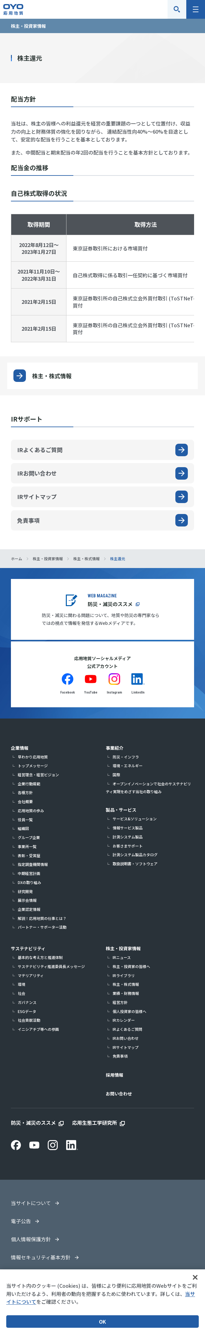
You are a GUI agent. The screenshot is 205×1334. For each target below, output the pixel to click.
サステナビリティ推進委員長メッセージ (51, 966)
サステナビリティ (28, 948)
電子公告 (21, 1221)
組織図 (23, 828)
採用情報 (114, 1075)
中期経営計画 (29, 873)
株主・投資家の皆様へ (131, 966)
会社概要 (25, 801)
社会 (21, 993)
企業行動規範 (29, 783)
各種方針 (25, 792)
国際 (116, 774)
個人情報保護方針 (31, 1239)
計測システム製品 (128, 836)
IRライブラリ (124, 975)
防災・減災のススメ (110, 604)
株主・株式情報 (51, 376)
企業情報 (19, 748)
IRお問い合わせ (126, 1038)
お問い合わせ (119, 1093)
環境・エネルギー (128, 765)
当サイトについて (31, 1203)
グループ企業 (29, 837)
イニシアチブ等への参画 (38, 1029)
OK (102, 1321)
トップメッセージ (33, 765)
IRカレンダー (124, 1020)
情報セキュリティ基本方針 (41, 1257)
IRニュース (122, 957)
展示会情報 (27, 900)
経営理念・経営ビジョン (38, 774)
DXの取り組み (29, 882)
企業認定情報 (29, 909)
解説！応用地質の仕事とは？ (42, 918)
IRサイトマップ (126, 1047)
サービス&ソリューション (135, 818)
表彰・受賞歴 (29, 855)
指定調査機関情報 (33, 864)
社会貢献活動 (29, 1020)
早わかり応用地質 (33, 756)
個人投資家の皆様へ (129, 1011)
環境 (21, 984)
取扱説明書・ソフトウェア (135, 863)
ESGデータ (27, 1011)
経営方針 (120, 1002)
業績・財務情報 (126, 993)
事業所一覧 (27, 846)
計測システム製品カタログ (135, 854)
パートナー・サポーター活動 (42, 927)
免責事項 (120, 1056)
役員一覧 (25, 819)
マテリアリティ (31, 975)
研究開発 (25, 891)
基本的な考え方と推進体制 (40, 957)
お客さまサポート (128, 845)
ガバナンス (27, 1002)
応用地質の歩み (31, 810)
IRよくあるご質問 (127, 1029)
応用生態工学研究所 (94, 1122)
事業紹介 (114, 748)
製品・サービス (121, 810)
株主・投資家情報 (123, 948)
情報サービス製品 (128, 827)
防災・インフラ (126, 756)
